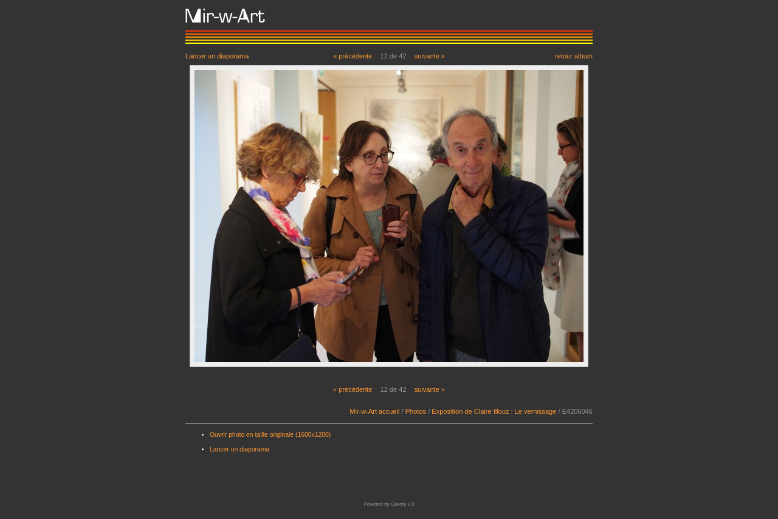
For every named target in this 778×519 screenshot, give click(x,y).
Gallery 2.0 (403, 504)
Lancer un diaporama (217, 55)
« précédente (353, 56)
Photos (415, 411)
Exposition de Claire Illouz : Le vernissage (494, 411)
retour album (574, 55)
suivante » (430, 56)
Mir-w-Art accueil (374, 411)
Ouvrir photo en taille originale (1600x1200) (270, 434)
